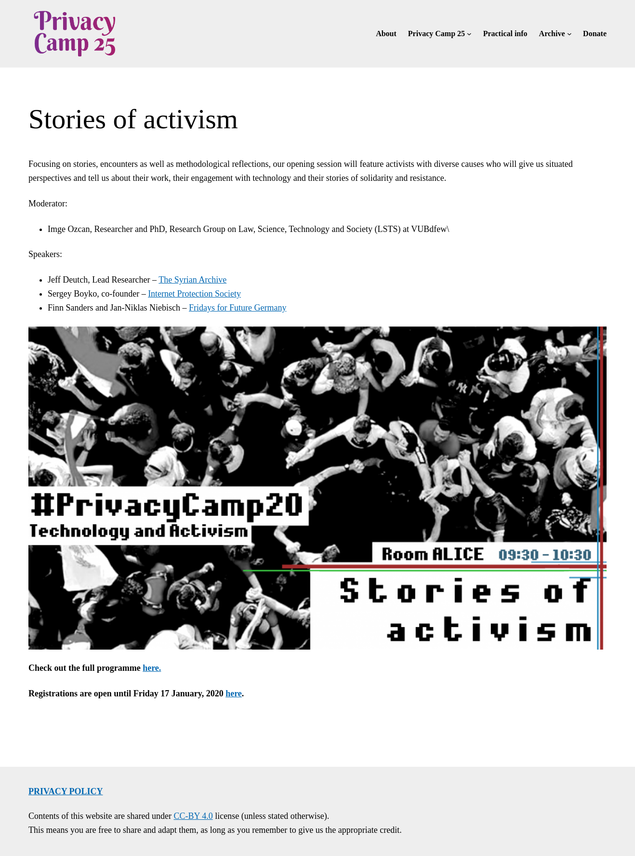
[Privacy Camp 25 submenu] (469, 33)
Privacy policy (65, 791)
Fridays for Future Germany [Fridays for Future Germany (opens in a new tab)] (237, 308)
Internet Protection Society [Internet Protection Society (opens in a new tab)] (194, 294)
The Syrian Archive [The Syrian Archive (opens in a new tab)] (192, 280)
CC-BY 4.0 (192, 816)
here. (152, 668)
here (233, 693)
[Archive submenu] (569, 33)
